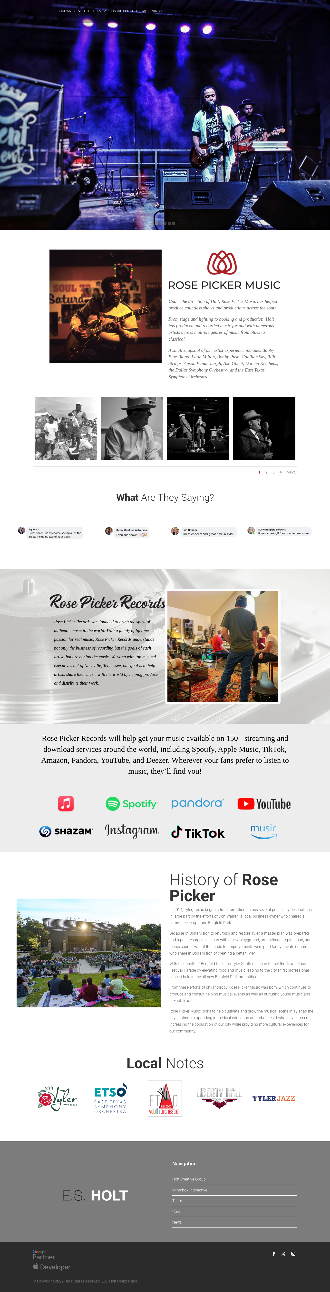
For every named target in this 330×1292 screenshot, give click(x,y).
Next (291, 472)
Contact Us (119, 11)
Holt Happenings (147, 11)
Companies (67, 11)
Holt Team (93, 11)
